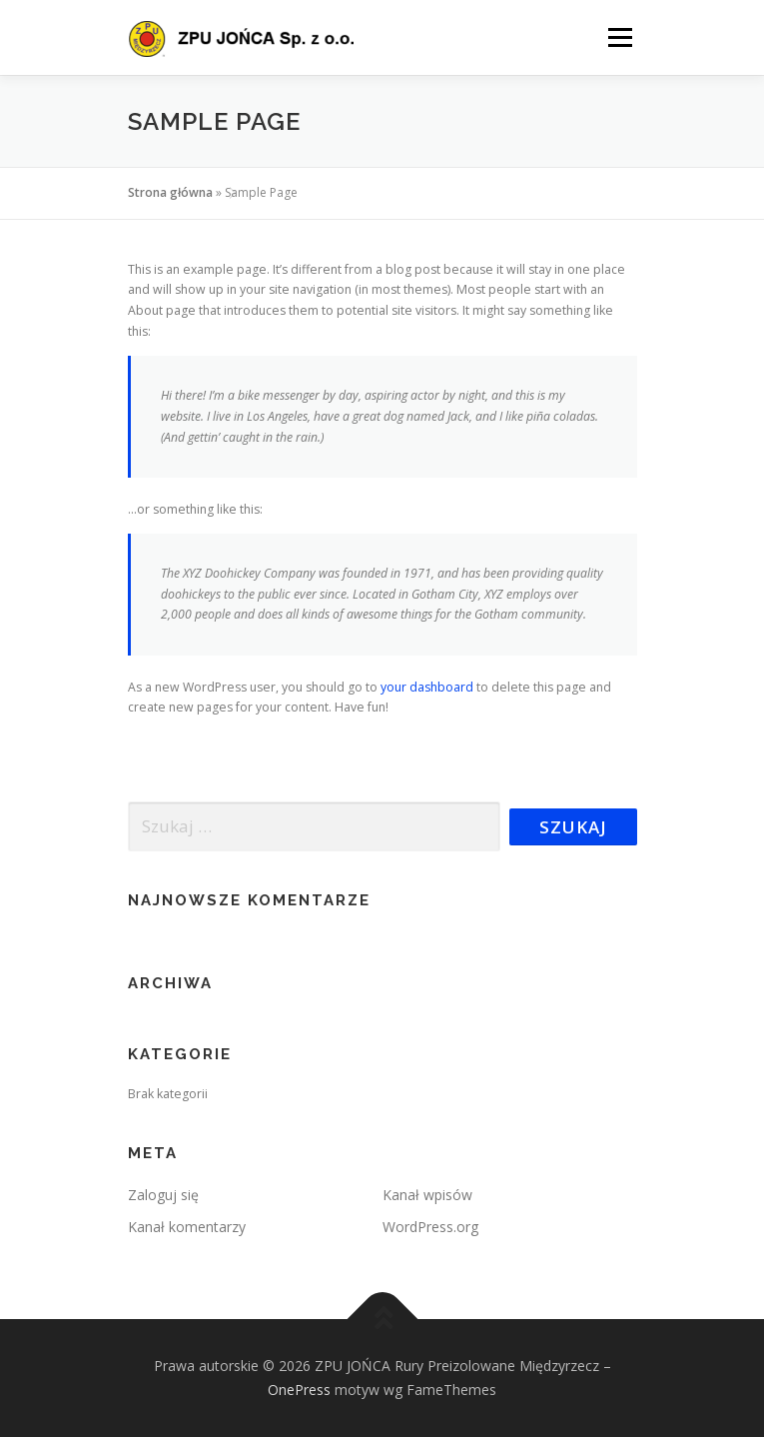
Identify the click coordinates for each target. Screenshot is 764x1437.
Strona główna (170, 192)
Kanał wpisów (427, 1194)
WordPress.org (430, 1226)
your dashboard (427, 687)
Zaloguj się (163, 1194)
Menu (618, 37)
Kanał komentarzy (187, 1226)
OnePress (299, 1389)
